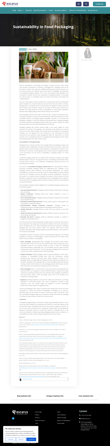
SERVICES (29, 10)
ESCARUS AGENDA (60, 10)
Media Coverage (61, 417)
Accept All (31, 439)
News (58, 412)
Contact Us (99, 4)
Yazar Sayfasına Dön (86, 396)
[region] (20, 434)
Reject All (21, 439)
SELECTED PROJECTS (40, 10)
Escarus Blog (60, 423)
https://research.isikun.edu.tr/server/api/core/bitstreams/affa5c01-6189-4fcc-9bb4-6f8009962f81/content (42, 338)
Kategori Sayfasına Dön (54, 396)
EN (79, 4)
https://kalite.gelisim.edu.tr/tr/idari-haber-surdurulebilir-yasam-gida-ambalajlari (37, 368)
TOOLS (51, 10)
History (37, 415)
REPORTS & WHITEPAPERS (78, 10)
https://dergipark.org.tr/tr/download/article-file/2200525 (31, 376)
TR (86, 4)
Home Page (38, 412)
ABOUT (20, 10)
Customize (10, 439)
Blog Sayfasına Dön (24, 396)
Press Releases (61, 415)
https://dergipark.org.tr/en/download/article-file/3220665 (45, 324)
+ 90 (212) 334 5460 (86, 415)
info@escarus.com (85, 418)
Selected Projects (40, 420)
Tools (36, 423)
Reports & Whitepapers (63, 420)
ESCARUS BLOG (93, 10)
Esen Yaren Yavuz (27, 379)
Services (37, 417)
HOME (14, 10)
